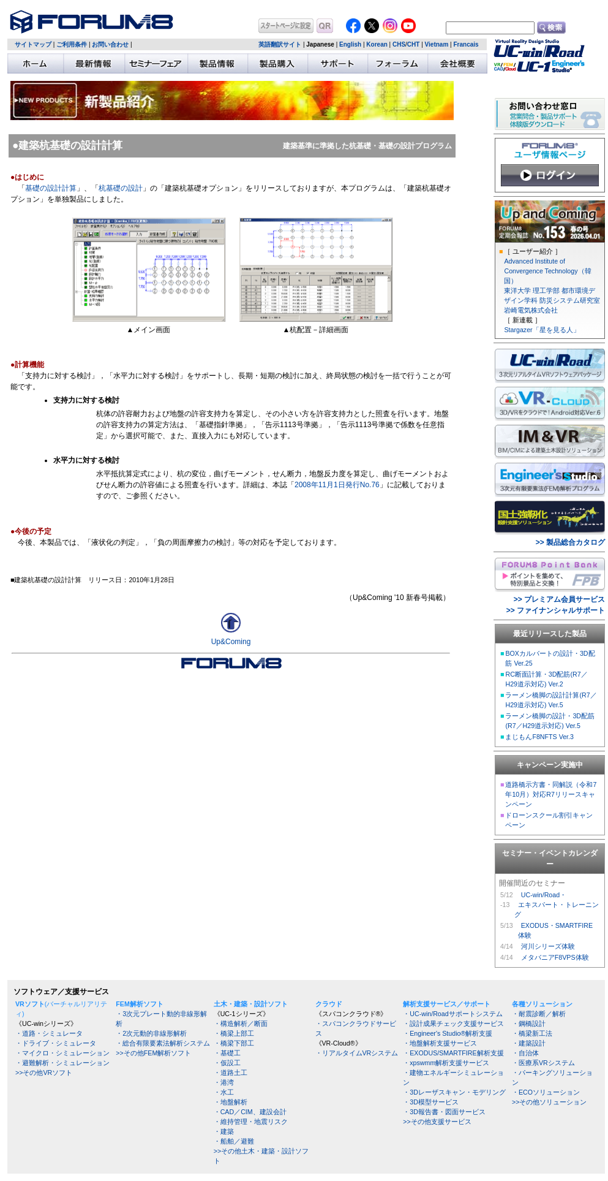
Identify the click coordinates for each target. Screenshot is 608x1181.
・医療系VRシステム (543, 1062)
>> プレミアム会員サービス (559, 599)
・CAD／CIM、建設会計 (250, 1111)
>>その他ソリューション (549, 1102)
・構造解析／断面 (241, 1023)
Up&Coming (231, 641)
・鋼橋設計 (529, 1023)
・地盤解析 (230, 1102)
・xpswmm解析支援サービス (446, 1062)
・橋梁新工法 (532, 1033)
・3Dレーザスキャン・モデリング (454, 1092)
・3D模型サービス (431, 1102)
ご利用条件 (71, 44)
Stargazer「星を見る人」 (541, 329)
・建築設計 (529, 1043)
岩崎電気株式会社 (531, 310)
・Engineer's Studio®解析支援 (447, 1033)
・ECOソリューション (546, 1092)
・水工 (224, 1092)
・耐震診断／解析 (539, 1013)
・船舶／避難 (234, 1141)
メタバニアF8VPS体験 (555, 957)
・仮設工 (227, 1062)
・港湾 (224, 1082)
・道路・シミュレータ (49, 1033)
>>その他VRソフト (43, 1072)
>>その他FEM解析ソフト (153, 1053)
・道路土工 (230, 1072)
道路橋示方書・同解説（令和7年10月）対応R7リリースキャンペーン (550, 794)
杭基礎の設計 (121, 188)
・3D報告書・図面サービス (444, 1111)
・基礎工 (227, 1053)
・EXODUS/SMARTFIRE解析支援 (453, 1053)
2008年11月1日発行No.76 (337, 484)
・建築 (224, 1131)
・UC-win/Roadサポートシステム (452, 1013)
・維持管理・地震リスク (251, 1121)
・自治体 (525, 1053)
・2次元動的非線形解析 (151, 1033)
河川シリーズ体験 (548, 946)
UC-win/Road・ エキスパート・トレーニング (556, 904)
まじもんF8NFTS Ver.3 (539, 736)
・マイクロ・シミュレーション (62, 1053)
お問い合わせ (110, 44)
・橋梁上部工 (234, 1033)
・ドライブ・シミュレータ (55, 1043)
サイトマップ (33, 44)
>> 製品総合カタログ (570, 542)
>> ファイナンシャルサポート (555, 610)
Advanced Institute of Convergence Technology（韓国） (547, 270)
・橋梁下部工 (234, 1043)
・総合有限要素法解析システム (163, 1043)
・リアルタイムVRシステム (357, 1053)
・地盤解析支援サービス (440, 1043)
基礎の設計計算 (51, 188)
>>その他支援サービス (437, 1121)
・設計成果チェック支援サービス (453, 1023)
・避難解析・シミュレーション (62, 1062)
